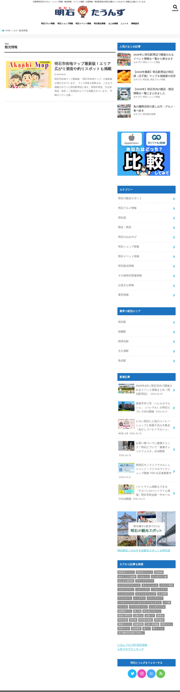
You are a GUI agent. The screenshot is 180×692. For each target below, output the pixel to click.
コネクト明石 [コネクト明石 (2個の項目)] (166, 576)
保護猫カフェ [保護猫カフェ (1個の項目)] (124, 602)
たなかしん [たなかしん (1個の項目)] (143, 567)
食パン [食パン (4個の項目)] (146, 619)
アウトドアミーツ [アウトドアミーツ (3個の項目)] (144, 572)
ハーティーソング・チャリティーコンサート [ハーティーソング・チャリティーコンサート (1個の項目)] (139, 593)
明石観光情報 (99, 24)
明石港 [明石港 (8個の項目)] (133, 611)
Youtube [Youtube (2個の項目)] (159, 563)
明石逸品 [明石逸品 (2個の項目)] (159, 611)
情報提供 (135, 24)
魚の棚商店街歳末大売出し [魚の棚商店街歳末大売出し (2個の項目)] (131, 624)
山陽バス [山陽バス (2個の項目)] (150, 606)
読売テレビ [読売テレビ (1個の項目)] (123, 619)
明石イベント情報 (83, 24)
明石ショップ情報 (65, 24)
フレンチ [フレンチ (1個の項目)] (122, 598)
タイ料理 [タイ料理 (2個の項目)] (162, 585)
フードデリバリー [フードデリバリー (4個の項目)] (138, 598)
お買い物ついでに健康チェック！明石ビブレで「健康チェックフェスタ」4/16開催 (144, 442)
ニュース (124, 24)
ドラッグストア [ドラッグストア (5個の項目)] (155, 589)
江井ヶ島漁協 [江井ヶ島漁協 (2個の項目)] (152, 615)
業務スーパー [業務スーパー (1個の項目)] (124, 615)
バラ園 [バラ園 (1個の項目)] (167, 593)
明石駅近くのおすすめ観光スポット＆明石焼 (143, 541)
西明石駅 (123, 337)
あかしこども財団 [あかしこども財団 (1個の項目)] (126, 567)
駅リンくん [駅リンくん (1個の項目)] (158, 619)
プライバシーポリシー (18, 686)
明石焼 (146, 79)
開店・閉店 (124, 226)
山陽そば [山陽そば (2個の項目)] (138, 606)
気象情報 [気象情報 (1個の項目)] (138, 615)
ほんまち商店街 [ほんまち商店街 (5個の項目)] (125, 572)
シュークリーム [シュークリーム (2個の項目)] (125, 585)
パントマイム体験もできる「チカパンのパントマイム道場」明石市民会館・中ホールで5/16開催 (144, 484)
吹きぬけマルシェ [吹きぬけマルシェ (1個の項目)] (151, 602)
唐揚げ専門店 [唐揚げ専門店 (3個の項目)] (124, 606)
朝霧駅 (122, 328)
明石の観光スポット (130, 198)
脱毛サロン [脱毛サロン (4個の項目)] (166, 615)
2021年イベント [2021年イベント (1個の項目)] (144, 563)
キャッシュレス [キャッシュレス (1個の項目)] (150, 576)
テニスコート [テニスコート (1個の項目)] (124, 589)
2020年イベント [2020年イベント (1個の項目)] (126, 563)
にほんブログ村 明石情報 (132, 635)
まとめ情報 (113, 24)
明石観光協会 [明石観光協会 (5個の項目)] (145, 611)
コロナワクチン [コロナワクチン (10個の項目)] (125, 580)
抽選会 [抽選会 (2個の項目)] (160, 606)
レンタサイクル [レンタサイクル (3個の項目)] (157, 598)
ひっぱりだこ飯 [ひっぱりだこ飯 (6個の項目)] (159, 567)
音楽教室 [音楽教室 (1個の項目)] (136, 619)
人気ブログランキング (130, 640)
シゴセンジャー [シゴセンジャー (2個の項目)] (159, 580)
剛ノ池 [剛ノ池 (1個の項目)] (137, 602)
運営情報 (123, 291)
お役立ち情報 (126, 282)
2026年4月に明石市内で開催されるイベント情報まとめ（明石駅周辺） (145, 384)
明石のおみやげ (127, 235)
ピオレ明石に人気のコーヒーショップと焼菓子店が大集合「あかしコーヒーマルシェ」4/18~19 (144, 421)
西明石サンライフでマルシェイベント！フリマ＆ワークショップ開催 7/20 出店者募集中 (144, 463)
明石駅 (122, 318)
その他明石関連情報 (130, 273)
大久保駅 (123, 346)
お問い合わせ (42, 686)
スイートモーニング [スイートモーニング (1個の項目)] (145, 585)
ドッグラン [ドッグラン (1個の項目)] (139, 589)
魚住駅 (122, 356)
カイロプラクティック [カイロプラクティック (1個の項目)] (129, 576)
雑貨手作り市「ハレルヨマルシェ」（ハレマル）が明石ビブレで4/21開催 (144, 401)
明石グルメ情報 (48, 24)
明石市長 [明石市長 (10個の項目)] (122, 611)
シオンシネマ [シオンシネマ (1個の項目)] (142, 580)
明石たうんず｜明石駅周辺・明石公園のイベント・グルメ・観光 (114, 686)
